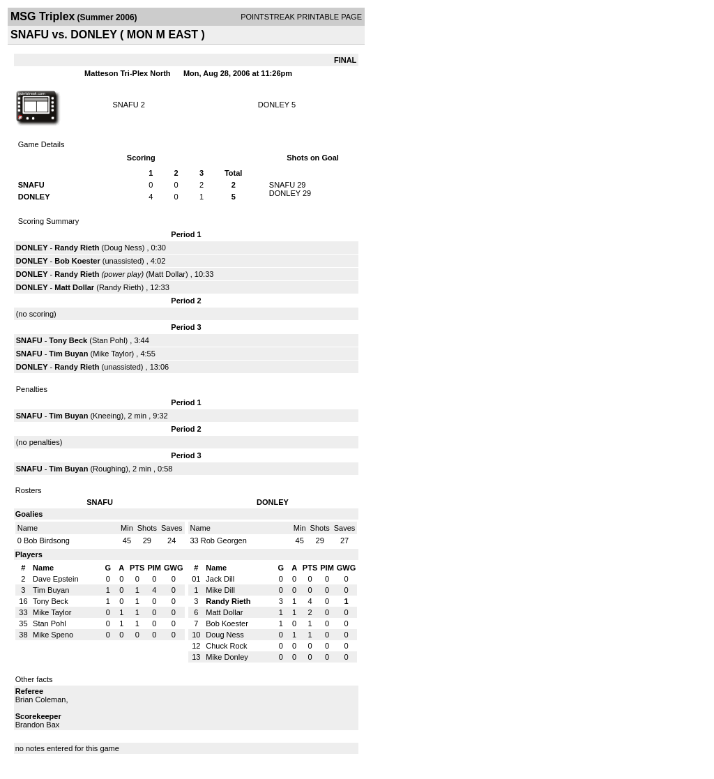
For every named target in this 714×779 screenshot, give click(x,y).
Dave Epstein (55, 579)
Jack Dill (220, 579)
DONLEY (273, 104)
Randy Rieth (76, 247)
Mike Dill (220, 590)
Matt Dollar (167, 274)
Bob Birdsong (47, 540)
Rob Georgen (224, 540)
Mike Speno (53, 634)
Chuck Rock (226, 646)
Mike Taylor (112, 353)
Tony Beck (68, 340)
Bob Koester (77, 261)
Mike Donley (227, 657)
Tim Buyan (68, 353)
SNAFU (125, 104)
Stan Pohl (109, 340)
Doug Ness (123, 247)
